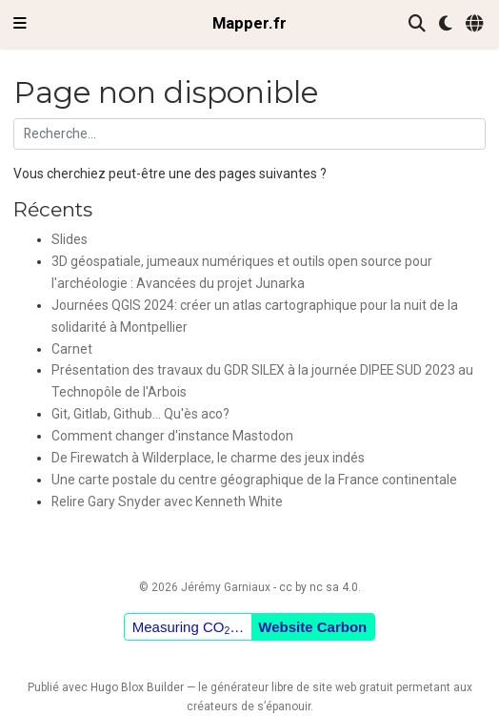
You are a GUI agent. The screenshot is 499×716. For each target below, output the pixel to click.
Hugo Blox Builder (137, 687)
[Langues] (476, 24)
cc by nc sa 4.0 (318, 587)
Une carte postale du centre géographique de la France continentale (254, 479)
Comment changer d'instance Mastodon (172, 435)
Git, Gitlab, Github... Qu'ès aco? (140, 413)
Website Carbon (312, 627)
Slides (69, 239)
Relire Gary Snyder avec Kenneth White (167, 501)
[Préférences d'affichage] (445, 24)
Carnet (71, 349)
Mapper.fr (249, 23)
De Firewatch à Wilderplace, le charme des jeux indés (208, 457)
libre (282, 687)
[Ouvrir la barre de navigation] (20, 23)
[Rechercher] (417, 24)
